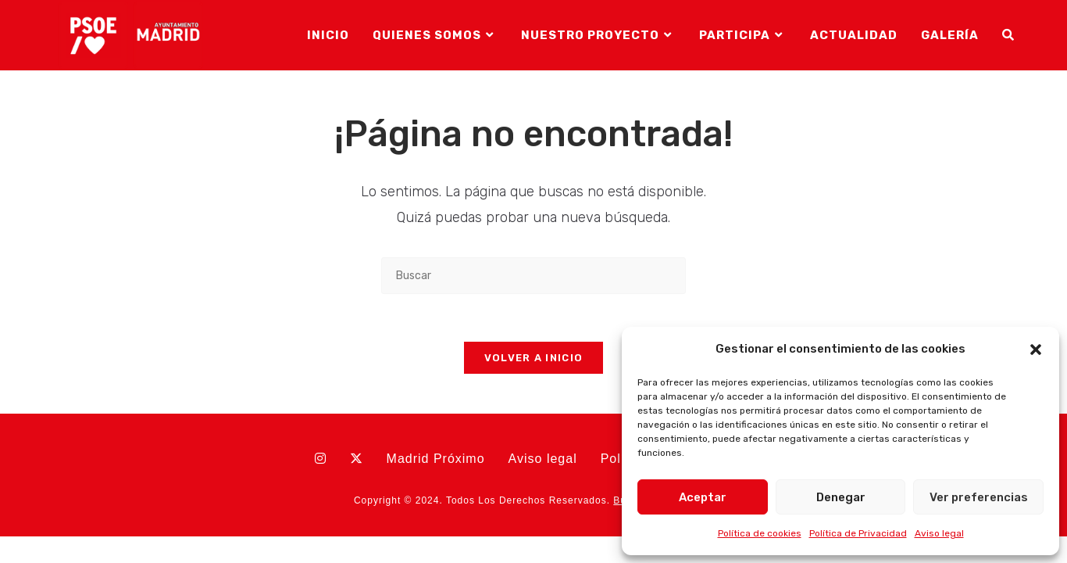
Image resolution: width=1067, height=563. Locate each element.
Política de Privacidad (858, 533)
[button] (1036, 349)
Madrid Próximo (436, 458)
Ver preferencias (979, 497)
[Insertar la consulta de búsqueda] (533, 275)
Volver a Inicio (533, 358)
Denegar (840, 497)
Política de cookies (759, 533)
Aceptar (702, 497)
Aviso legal (939, 533)
